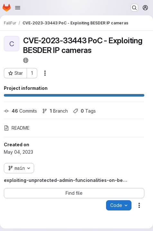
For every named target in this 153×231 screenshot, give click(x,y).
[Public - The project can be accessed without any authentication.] (25, 60)
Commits (20, 111)
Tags (84, 111)
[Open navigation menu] (18, 8)
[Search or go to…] (134, 8)
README (17, 128)
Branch (55, 111)
